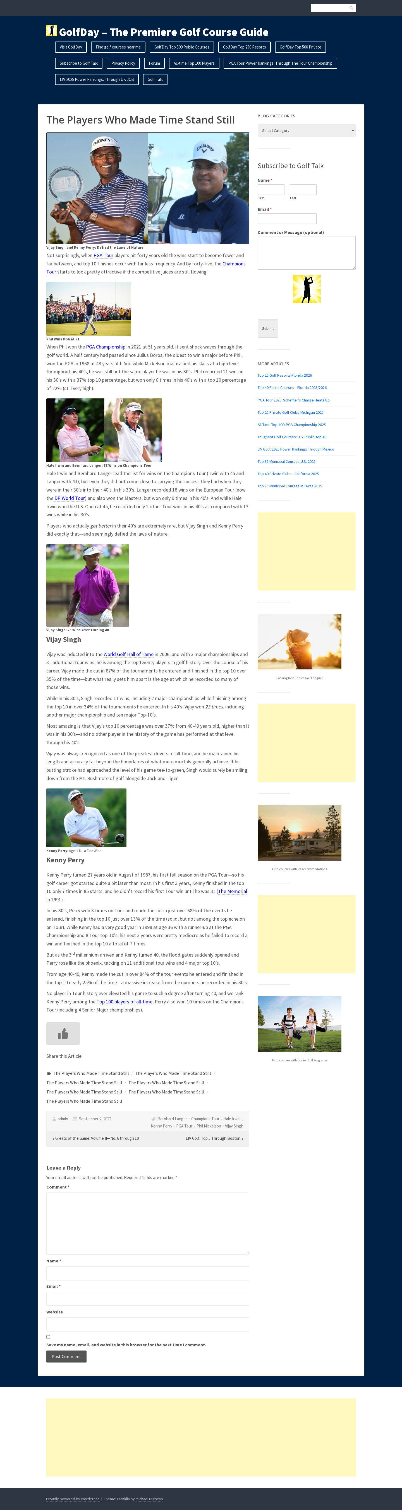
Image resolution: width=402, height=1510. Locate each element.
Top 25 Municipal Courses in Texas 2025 (290, 485)
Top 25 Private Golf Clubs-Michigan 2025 (291, 412)
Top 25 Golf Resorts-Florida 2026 (285, 375)
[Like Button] (63, 1033)
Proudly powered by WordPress (73, 1498)
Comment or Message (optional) (291, 232)
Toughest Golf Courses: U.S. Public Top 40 (292, 436)
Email (53, 1286)
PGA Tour (184, 1126)
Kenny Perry (161, 1126)
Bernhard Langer (172, 1118)
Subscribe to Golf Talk (79, 63)
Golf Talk (155, 79)
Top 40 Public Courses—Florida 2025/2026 (292, 387)
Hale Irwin (232, 1118)
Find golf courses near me (118, 47)
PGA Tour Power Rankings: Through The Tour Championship (280, 63)
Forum (154, 63)
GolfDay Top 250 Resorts (244, 47)
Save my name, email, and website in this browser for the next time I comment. (126, 1344)
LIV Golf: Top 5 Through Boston (213, 1138)
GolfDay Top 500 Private (300, 47)
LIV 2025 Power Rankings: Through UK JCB (97, 79)
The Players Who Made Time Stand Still (91, 1073)
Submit (268, 328)
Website (54, 1312)
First (261, 198)
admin (63, 1118)
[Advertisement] (307, 551)
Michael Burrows (149, 1498)
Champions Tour (205, 1118)
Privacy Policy (123, 63)
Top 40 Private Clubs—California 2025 (288, 473)
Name (53, 1261)
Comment (58, 1187)
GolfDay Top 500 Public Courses (181, 47)
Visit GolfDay (71, 47)
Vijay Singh (234, 1126)
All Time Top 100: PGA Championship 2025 (292, 424)
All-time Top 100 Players (194, 63)
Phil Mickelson (209, 1126)
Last (293, 198)
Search (352, 8)
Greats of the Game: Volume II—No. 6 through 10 (97, 1138)
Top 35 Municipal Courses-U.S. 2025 (286, 461)
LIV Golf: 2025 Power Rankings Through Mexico (296, 449)
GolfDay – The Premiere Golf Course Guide (164, 32)
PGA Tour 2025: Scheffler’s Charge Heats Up (294, 400)
